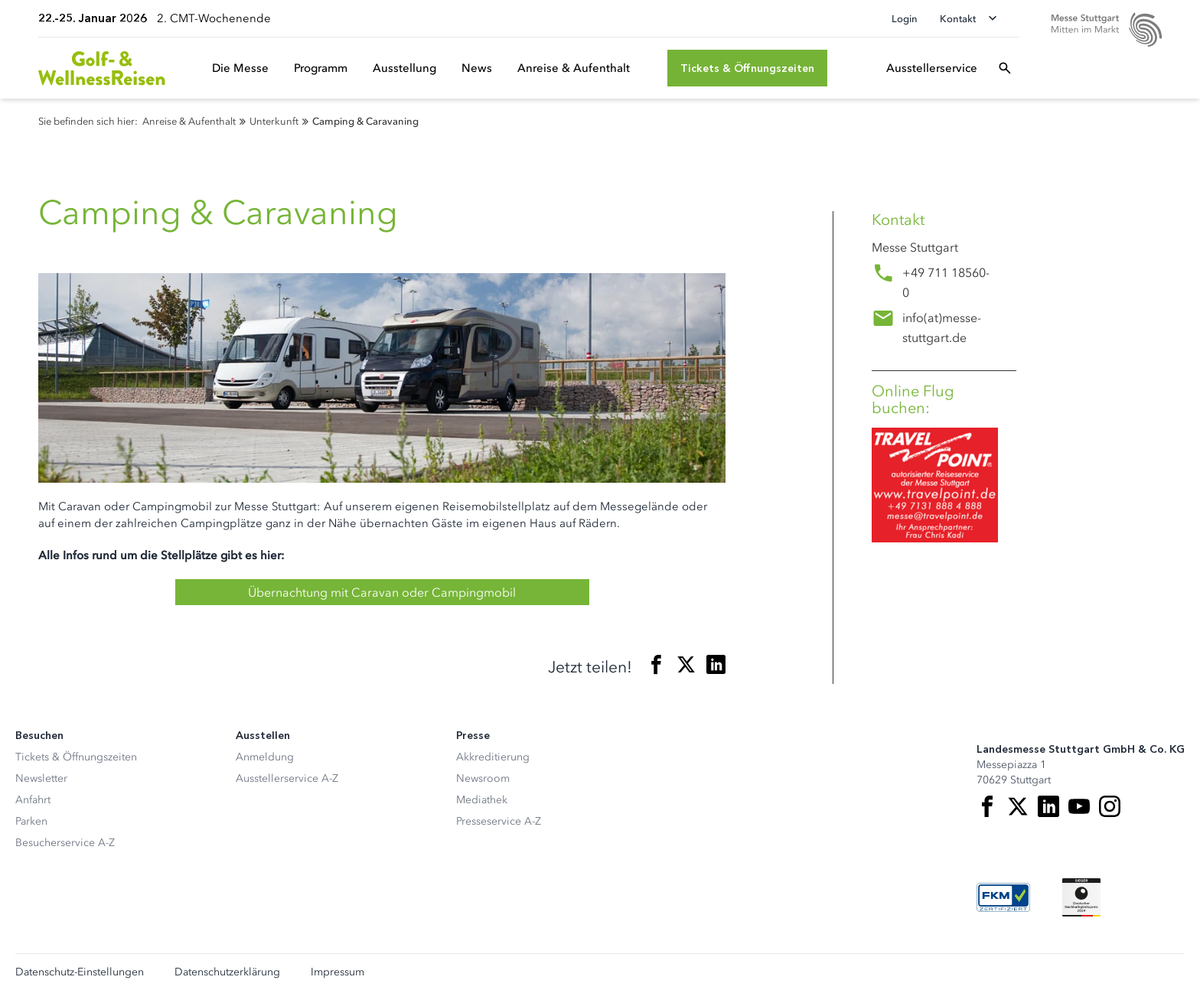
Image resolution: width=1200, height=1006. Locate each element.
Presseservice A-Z (498, 821)
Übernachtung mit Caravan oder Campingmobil (382, 592)
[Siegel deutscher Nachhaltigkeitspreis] (1081, 897)
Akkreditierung (493, 756)
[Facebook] (987, 806)
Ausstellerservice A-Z (287, 778)
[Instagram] (1109, 806)
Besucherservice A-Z (65, 842)
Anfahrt (33, 799)
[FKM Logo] (1003, 897)
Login (905, 19)
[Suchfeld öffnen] (1004, 68)
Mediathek (481, 799)
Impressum (337, 972)
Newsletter (41, 778)
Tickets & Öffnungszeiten (76, 756)
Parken (31, 821)
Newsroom (483, 778)
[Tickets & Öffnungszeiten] (747, 68)
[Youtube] (1079, 806)
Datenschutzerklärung (227, 972)
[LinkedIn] (1048, 806)
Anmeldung (265, 756)
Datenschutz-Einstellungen (79, 972)
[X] (1018, 806)
